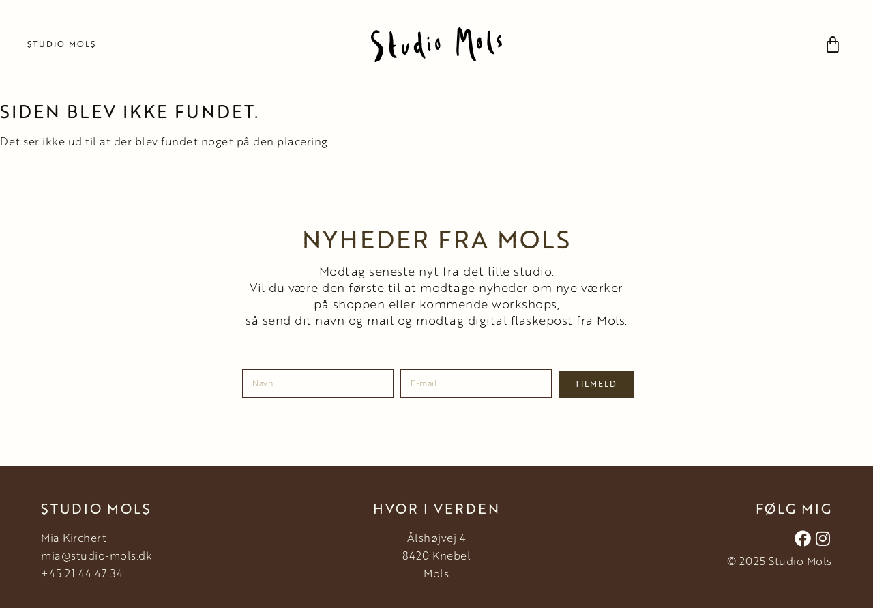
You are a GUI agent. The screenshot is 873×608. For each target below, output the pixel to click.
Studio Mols (61, 44)
